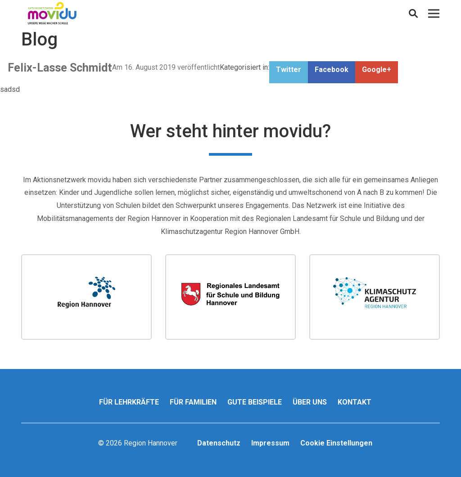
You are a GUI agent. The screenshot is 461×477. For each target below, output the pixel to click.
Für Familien (193, 402)
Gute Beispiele (254, 402)
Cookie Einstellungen (336, 443)
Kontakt (354, 402)
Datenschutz (218, 443)
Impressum (270, 443)
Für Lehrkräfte (129, 402)
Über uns (310, 402)
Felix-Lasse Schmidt (60, 67)
